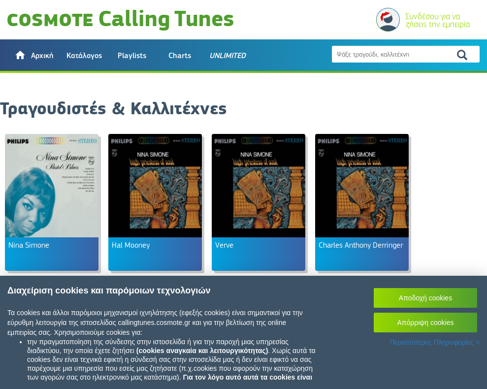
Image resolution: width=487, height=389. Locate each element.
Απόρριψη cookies (425, 322)
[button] (33, 55)
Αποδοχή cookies (425, 298)
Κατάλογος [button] (84, 56)
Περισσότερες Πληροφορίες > (435, 342)
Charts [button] (179, 56)
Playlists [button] (132, 56)
